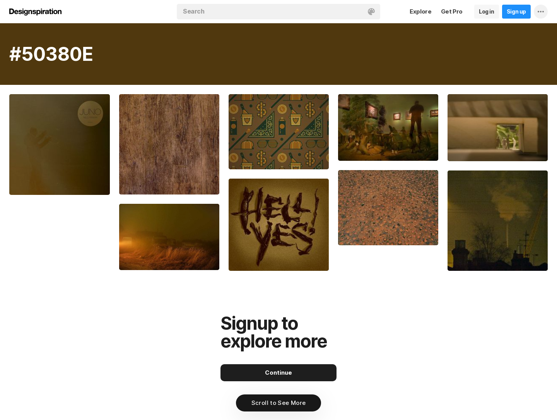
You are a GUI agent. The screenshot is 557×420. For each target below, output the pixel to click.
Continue (278, 372)
